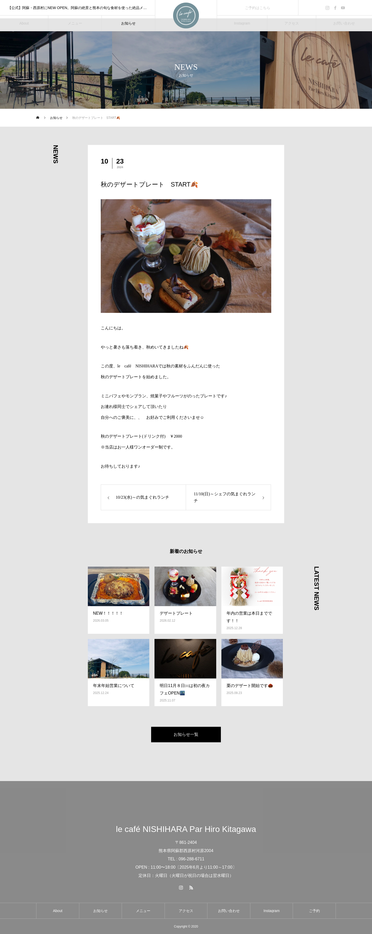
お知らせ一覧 (186, 734)
